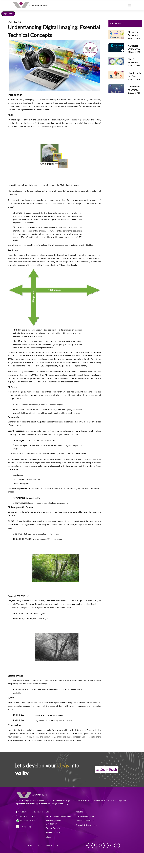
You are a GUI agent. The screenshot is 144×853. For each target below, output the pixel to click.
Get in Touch (107, 769)
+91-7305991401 (27, 816)
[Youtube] (109, 845)
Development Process (85, 816)
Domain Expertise (53, 828)
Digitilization (8, 14)
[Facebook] (94, 845)
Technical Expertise (54, 832)
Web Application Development (58, 816)
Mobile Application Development (53, 822)
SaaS (48, 812)
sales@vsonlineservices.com (31, 812)
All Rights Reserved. (52, 845)
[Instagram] (102, 845)
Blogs (48, 837)
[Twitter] (86, 845)
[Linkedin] (117, 845)
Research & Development (86, 825)
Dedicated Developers (85, 821)
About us (79, 812)
